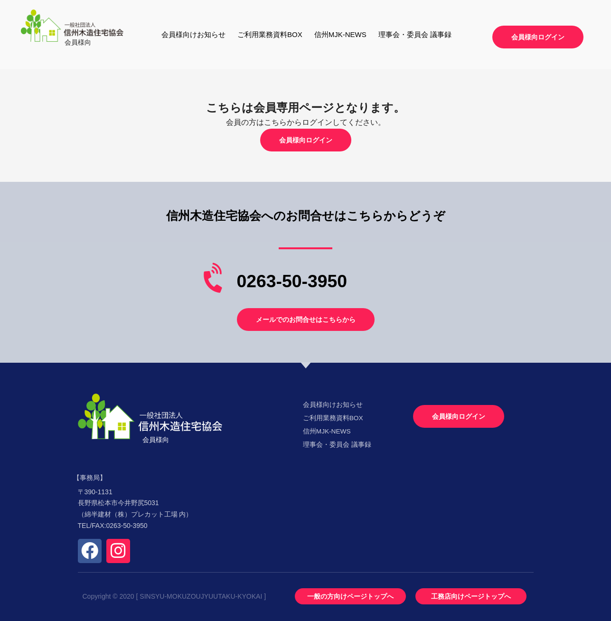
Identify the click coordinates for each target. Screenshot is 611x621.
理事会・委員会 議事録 (414, 34)
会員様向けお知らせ (193, 34)
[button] (537, 37)
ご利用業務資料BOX (269, 34)
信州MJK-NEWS (340, 34)
